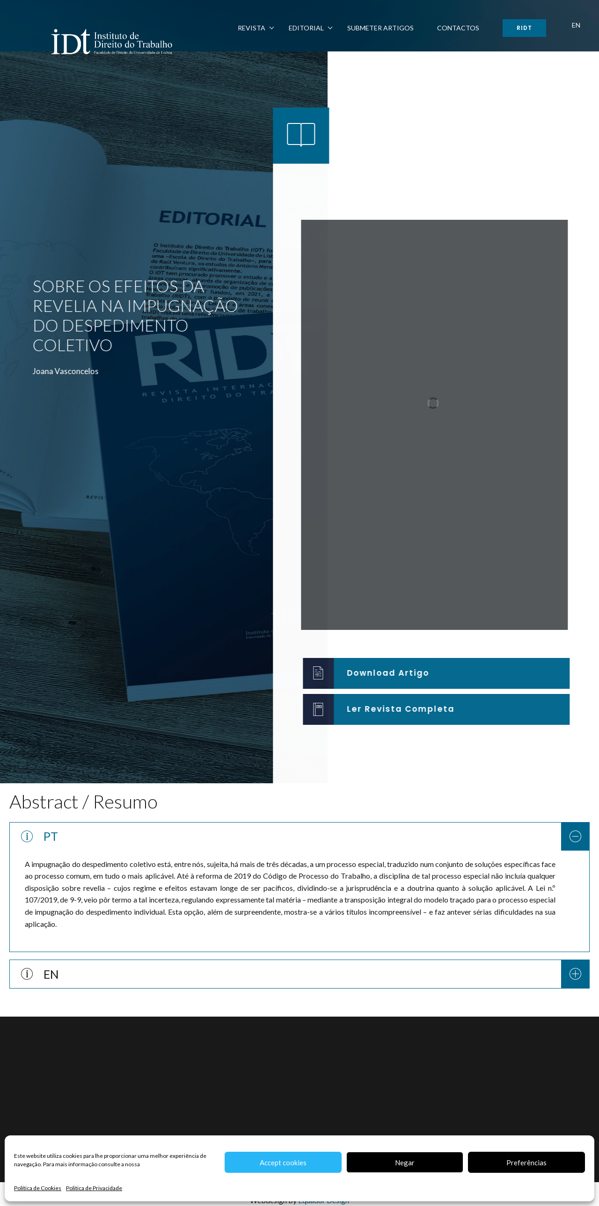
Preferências (526, 1162)
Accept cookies (283, 1162)
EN (576, 25)
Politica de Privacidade (94, 1188)
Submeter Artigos (380, 28)
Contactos (458, 28)
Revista (251, 28)
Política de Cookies (37, 1188)
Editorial (306, 28)
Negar (405, 1162)
